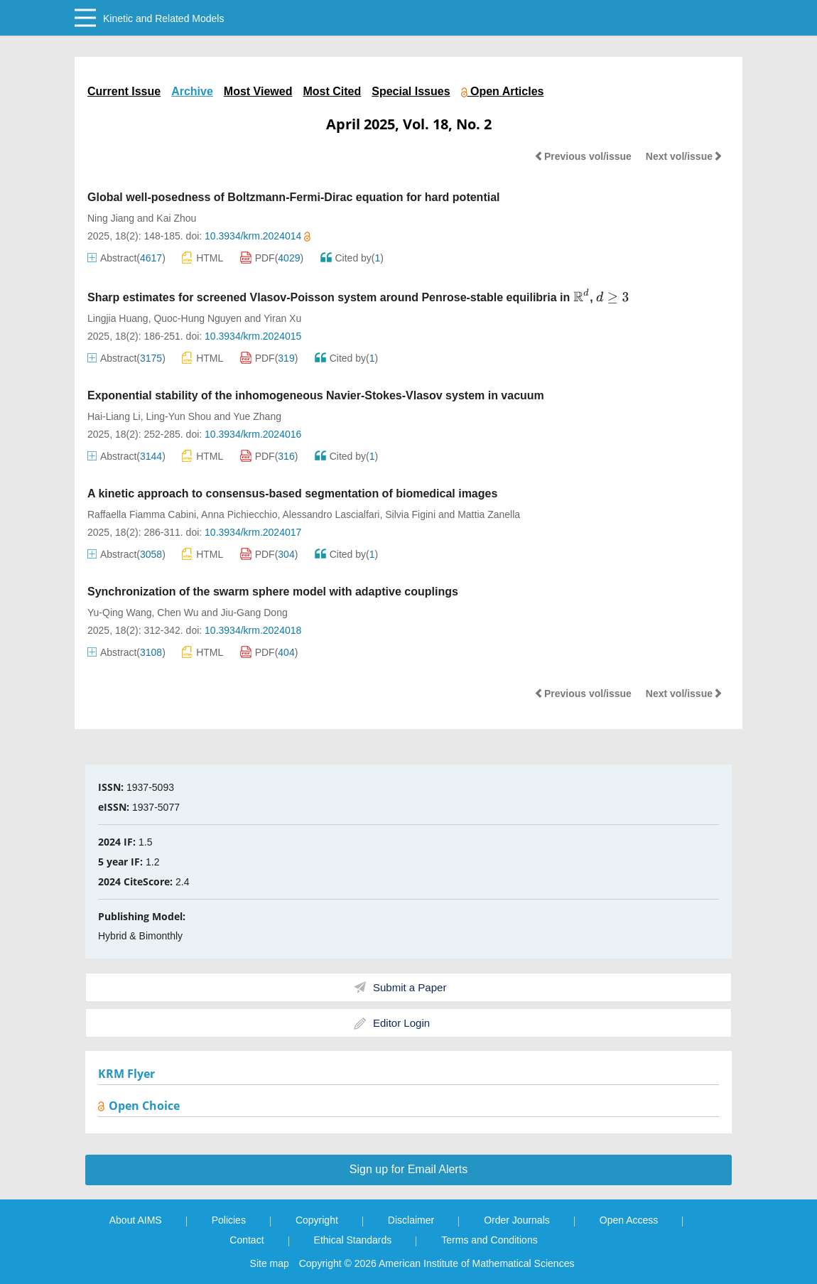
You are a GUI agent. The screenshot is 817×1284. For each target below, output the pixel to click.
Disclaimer (411, 1220)
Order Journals (517, 1220)
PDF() (272, 258)
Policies (229, 1220)
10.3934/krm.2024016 (253, 434)
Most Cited (332, 91)
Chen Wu (177, 612)
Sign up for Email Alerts (408, 1169)
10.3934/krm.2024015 (253, 336)
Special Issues (411, 91)
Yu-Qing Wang (119, 612)
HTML (202, 258)
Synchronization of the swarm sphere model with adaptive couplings (272, 592)
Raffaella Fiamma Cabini (141, 514)
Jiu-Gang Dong (254, 612)
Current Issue (124, 91)
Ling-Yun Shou (179, 416)
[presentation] (581, 296)
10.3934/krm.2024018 (253, 630)
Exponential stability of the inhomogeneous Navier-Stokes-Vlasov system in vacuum (315, 395)
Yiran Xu (282, 318)
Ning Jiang (110, 218)
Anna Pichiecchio (239, 514)
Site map (269, 1263)
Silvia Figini (410, 514)
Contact (246, 1240)
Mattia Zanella (489, 514)
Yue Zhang (257, 416)
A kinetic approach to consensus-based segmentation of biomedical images (292, 493)
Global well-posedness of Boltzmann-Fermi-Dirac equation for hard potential (293, 197)
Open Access (629, 1220)
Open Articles (502, 91)
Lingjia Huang (117, 318)
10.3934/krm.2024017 (253, 532)
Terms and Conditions (489, 1240)
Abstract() (126, 258)
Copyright (317, 1220)
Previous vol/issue (583, 156)
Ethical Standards (353, 1240)
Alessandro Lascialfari (330, 514)
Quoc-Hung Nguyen (197, 318)
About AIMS (135, 1220)
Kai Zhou (176, 218)
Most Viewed (258, 91)
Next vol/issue (684, 156)
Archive (192, 91)
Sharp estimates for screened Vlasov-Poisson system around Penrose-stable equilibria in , (358, 297)
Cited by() (352, 258)
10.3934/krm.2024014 (257, 236)
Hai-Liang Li (114, 416)
